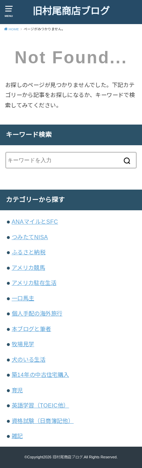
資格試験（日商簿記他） (43, 421)
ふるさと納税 (28, 252)
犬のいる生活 (28, 360)
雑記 (17, 436)
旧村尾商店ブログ (71, 11)
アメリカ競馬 (28, 268)
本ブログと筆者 (31, 329)
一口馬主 (23, 298)
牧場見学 (23, 344)
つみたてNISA (30, 237)
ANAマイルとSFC (35, 222)
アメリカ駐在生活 (34, 283)
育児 (17, 390)
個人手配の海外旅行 (37, 313)
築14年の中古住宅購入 (40, 375)
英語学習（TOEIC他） (40, 405)
